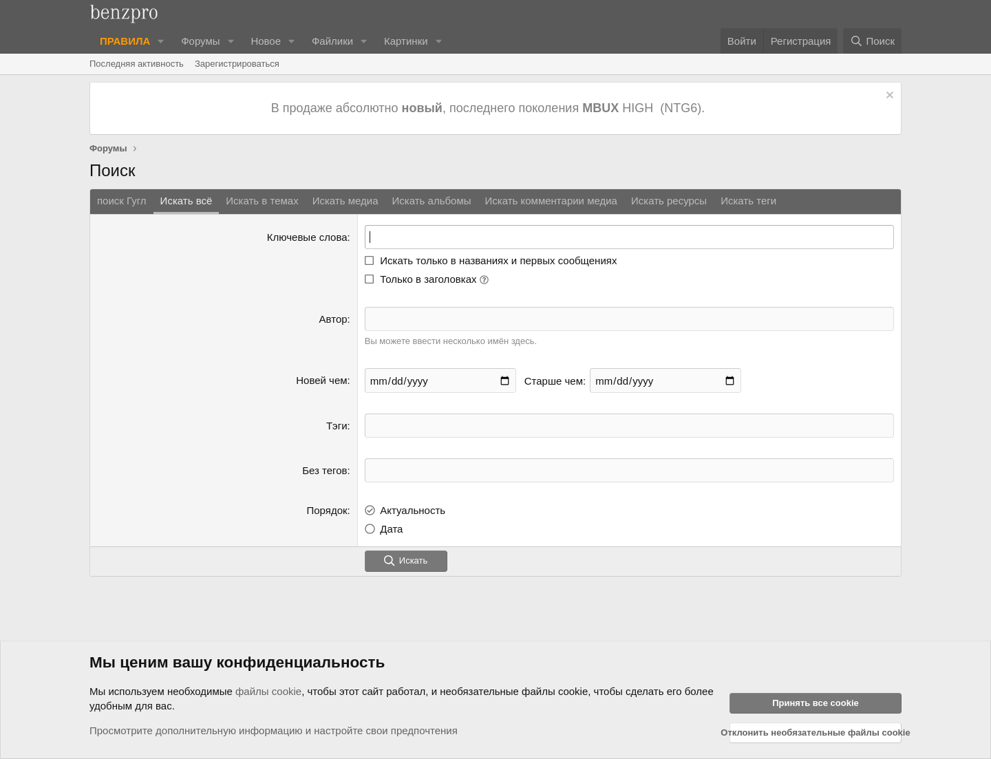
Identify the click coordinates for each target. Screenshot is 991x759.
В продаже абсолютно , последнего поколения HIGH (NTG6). (489, 108)
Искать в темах (262, 200)
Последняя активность (136, 63)
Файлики (332, 41)
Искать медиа (345, 200)
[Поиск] (872, 41)
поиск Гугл (122, 200)
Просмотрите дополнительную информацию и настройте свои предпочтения (273, 730)
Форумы (200, 41)
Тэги (337, 425)
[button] (161, 41)
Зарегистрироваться (237, 63)
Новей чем (321, 380)
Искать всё (186, 200)
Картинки (406, 41)
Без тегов (324, 470)
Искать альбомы (431, 200)
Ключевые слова (307, 237)
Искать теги (748, 200)
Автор (333, 319)
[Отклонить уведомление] (888, 96)
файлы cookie (268, 691)
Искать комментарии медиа (550, 200)
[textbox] (629, 425)
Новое (266, 41)
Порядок (326, 510)
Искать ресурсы (669, 200)
